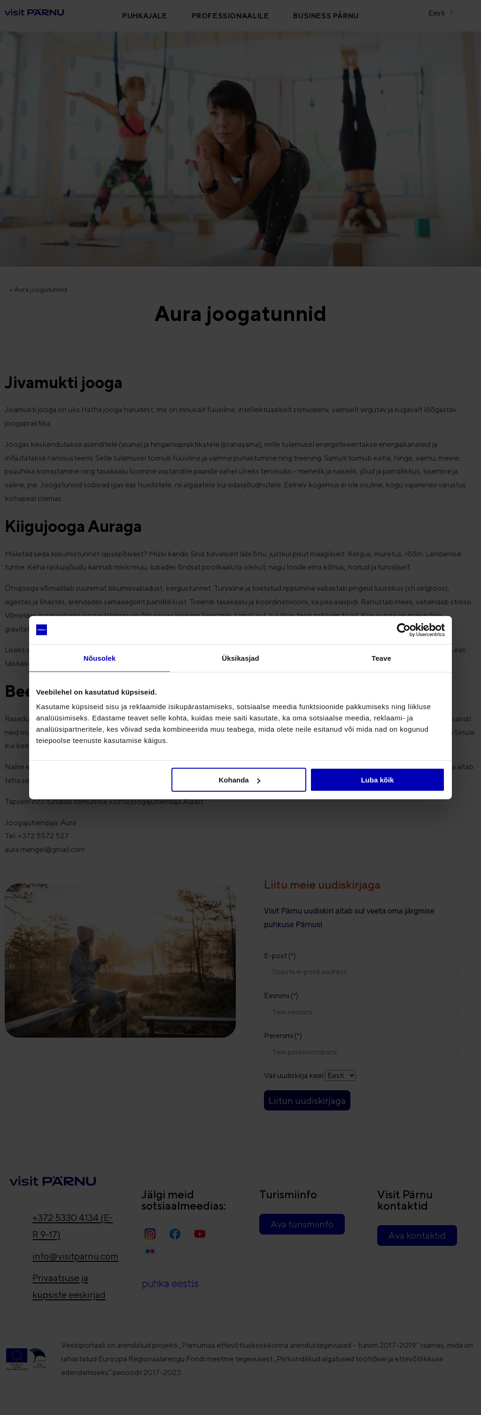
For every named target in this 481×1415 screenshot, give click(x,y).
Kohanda (239, 780)
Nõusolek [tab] (100, 658)
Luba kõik (377, 780)
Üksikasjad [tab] (240, 658)
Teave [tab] (381, 658)
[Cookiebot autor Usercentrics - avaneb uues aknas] (404, 630)
